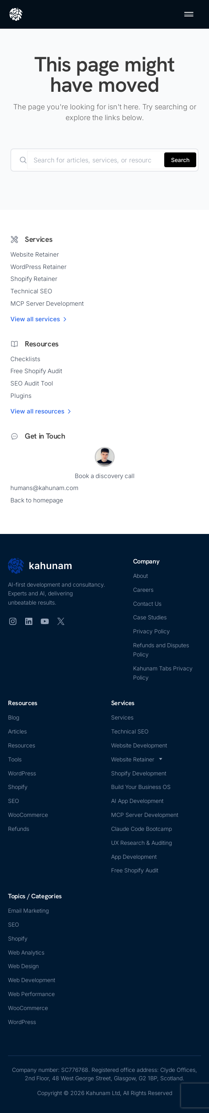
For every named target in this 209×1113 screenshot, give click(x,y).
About (140, 575)
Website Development (139, 745)
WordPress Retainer (38, 267)
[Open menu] (188, 14)
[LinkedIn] (29, 621)
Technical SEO (31, 291)
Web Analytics (26, 952)
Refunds (18, 828)
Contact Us (147, 603)
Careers (143, 589)
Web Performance (31, 993)
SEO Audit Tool (31, 383)
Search (180, 159)
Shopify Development (138, 773)
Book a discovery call (105, 476)
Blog (13, 717)
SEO (13, 800)
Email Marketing (28, 910)
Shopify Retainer (33, 279)
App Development (134, 856)
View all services (39, 319)
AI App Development (137, 800)
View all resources (41, 411)
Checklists (25, 359)
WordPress (22, 773)
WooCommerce (28, 814)
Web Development (31, 980)
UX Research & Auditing (141, 842)
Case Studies (150, 617)
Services (122, 717)
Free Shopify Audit (36, 371)
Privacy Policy (151, 631)
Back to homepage (36, 500)
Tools (15, 759)
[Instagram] (13, 621)
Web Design (23, 966)
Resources (21, 745)
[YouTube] (45, 621)
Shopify (18, 786)
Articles (17, 731)
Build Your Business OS (141, 786)
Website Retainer (34, 254)
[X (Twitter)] (61, 621)
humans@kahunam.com (44, 488)
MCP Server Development (47, 303)
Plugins (21, 395)
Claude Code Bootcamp (141, 828)
